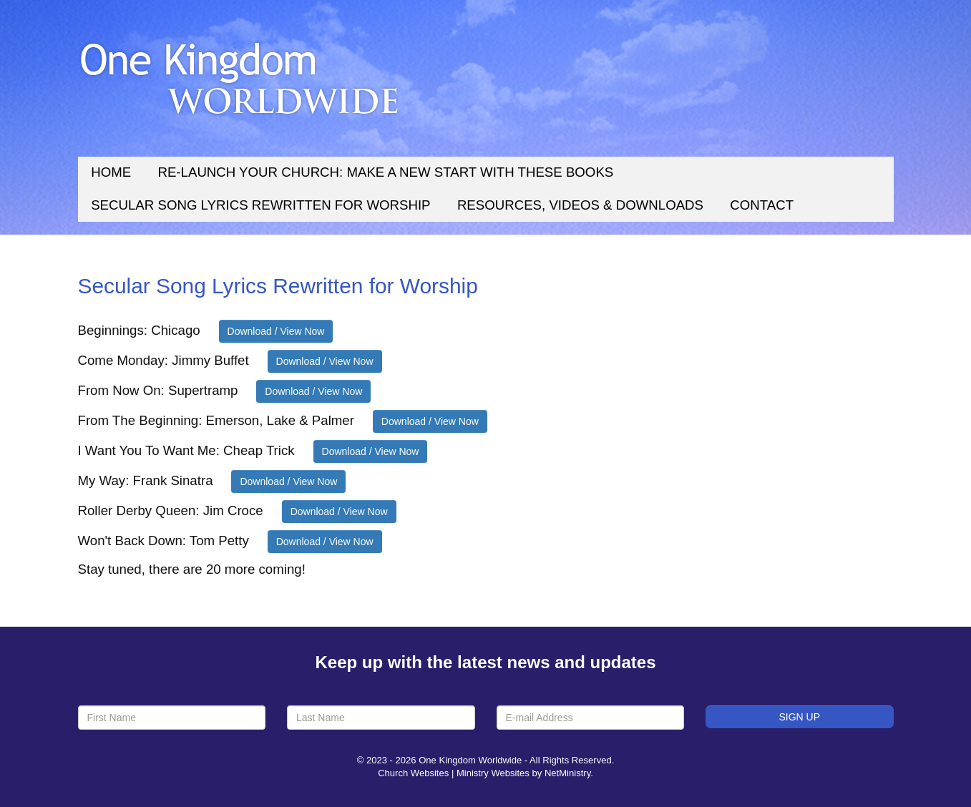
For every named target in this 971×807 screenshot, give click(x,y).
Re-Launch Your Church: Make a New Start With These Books (385, 172)
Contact (762, 204)
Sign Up (799, 717)
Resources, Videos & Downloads (580, 204)
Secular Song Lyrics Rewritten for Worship (260, 204)
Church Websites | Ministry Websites (455, 773)
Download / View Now (276, 331)
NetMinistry (567, 773)
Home (111, 172)
